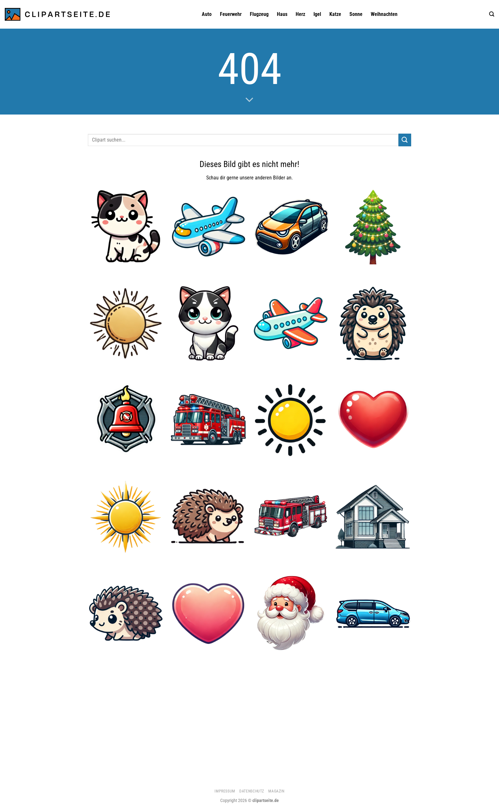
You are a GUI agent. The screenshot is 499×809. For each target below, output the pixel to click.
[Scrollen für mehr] (249, 100)
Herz (300, 14)
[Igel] (208, 516)
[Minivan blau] (373, 613)
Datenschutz (251, 791)
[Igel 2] (126, 613)
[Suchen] (491, 14)
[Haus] (373, 516)
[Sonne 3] (126, 323)
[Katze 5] (208, 323)
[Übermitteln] (404, 140)
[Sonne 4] (291, 420)
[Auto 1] (291, 226)
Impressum (224, 791)
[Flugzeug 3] (291, 323)
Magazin (276, 791)
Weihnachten (384, 14)
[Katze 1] (126, 226)
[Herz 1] (373, 420)
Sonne (355, 14)
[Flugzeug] (208, 226)
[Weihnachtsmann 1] (291, 613)
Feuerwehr (231, 14)
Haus (282, 14)
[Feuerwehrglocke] (126, 420)
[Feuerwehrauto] (208, 420)
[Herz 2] (208, 613)
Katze (335, 14)
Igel (317, 14)
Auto (207, 14)
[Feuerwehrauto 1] (291, 516)
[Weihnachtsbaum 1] (373, 226)
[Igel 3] (373, 323)
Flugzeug (259, 14)
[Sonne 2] (126, 516)
